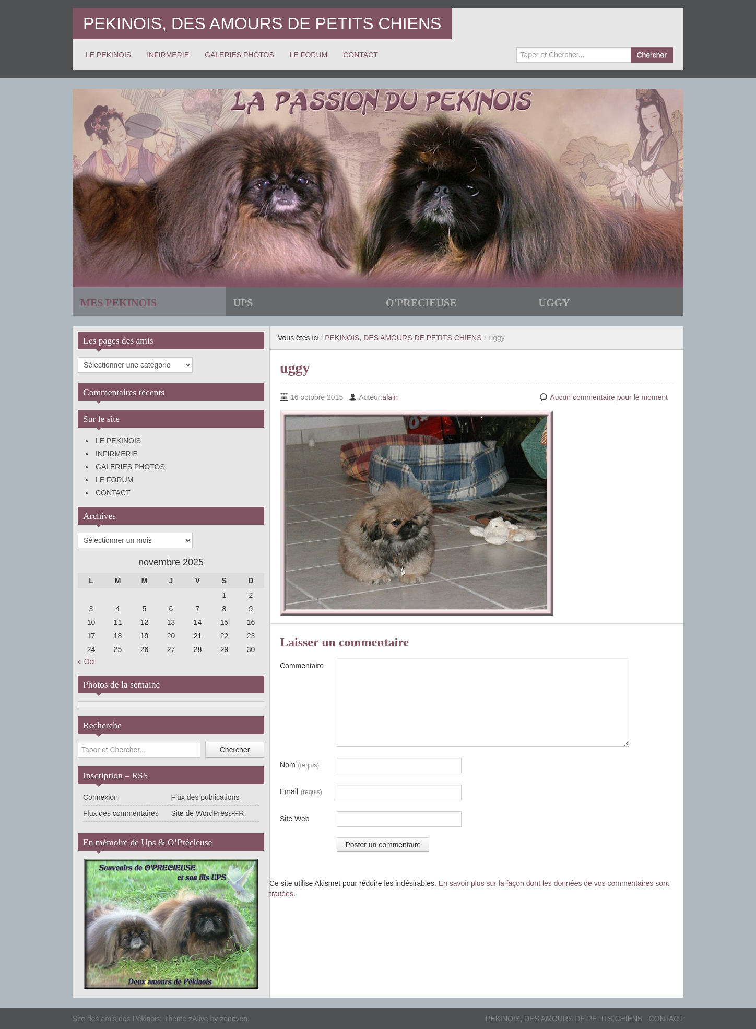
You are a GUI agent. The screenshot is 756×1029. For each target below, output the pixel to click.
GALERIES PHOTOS (239, 55)
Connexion (100, 797)
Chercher (651, 55)
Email (301, 792)
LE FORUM (308, 55)
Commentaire (302, 665)
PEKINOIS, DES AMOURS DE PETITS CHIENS (262, 23)
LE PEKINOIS (108, 55)
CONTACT (360, 55)
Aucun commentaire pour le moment (609, 397)
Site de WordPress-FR (207, 813)
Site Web (295, 818)
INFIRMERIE (168, 55)
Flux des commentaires (121, 813)
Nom (299, 765)
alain (390, 397)
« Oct (86, 661)
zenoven (233, 1018)
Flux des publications (205, 797)
